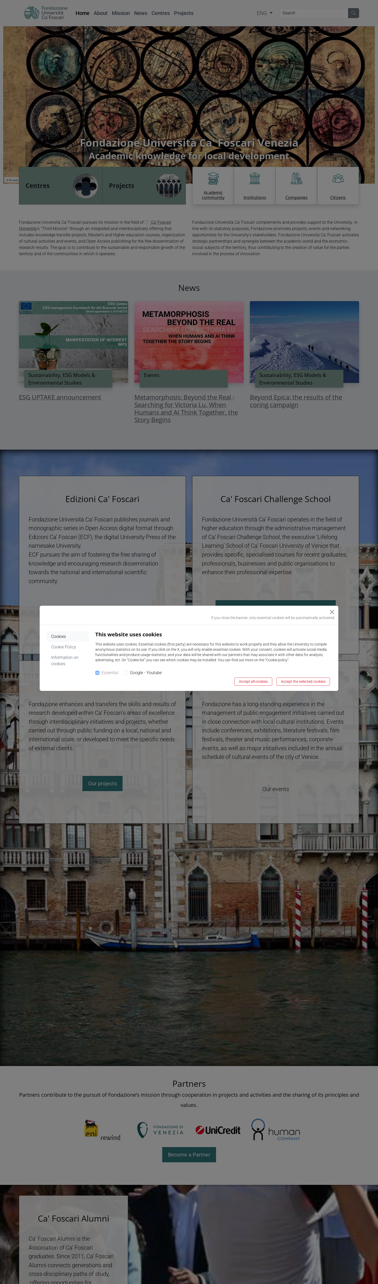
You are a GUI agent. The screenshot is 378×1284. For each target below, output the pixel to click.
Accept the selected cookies (303, 681)
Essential (110, 672)
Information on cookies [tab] (64, 660)
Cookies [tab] (58, 636)
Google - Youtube (146, 672)
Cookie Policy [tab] (63, 646)
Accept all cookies (253, 681)
